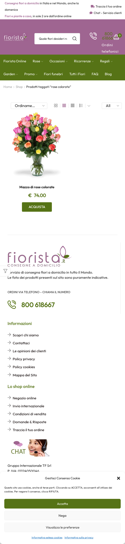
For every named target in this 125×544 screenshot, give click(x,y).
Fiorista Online (14, 61)
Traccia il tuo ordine (28, 430)
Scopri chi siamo (26, 335)
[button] (118, 478)
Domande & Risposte (29, 422)
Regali (106, 61)
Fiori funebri (53, 74)
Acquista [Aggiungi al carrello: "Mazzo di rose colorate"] (37, 207)
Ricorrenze (84, 61)
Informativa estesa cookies (47, 537)
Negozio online (24, 398)
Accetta (62, 504)
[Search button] (74, 38)
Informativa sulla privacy (79, 537)
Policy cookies (24, 367)
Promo (30, 74)
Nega (62, 515)
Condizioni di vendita (29, 414)
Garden (10, 74)
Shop (19, 87)
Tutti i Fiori (77, 74)
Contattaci (21, 343)
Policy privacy (24, 359)
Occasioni (58, 61)
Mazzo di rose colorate (36, 187)
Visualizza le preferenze (62, 527)
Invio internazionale (28, 406)
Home (7, 87)
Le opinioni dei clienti (29, 351)
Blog (108, 74)
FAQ (95, 74)
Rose (38, 61)
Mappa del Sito (25, 375)
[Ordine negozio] (29, 106)
